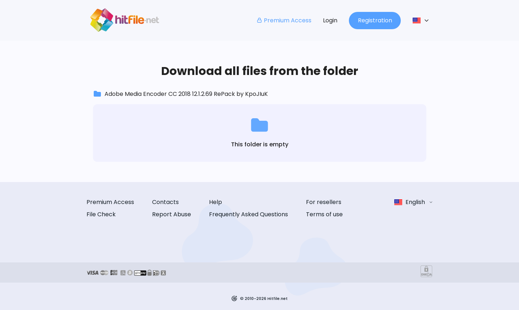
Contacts (165, 202)
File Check (101, 214)
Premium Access (283, 20)
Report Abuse (171, 214)
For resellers (323, 202)
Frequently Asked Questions (248, 214)
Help (215, 202)
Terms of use (324, 214)
